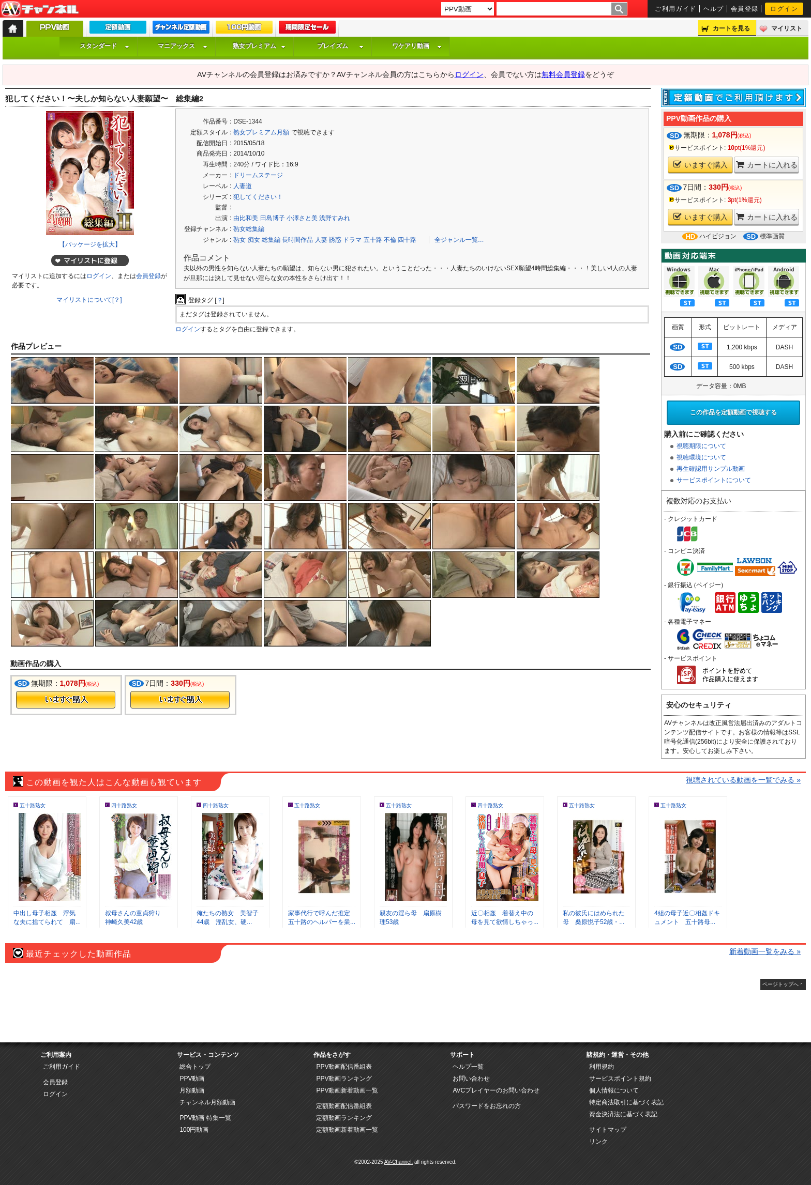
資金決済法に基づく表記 (623, 1114)
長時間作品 (297, 239)
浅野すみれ (334, 218)
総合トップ (195, 1066)
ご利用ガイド (676, 8)
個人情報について (614, 1090)
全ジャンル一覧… (459, 239)
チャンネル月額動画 (207, 1102)
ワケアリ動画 (417, 46)
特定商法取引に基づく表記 (626, 1102)
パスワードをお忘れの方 (487, 1106)
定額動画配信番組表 (344, 1106)
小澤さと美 (302, 218)
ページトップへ (780, 984)
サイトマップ (607, 1129)
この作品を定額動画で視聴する (733, 412)
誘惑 (335, 239)
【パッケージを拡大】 (90, 244)
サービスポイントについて (714, 480)
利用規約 (601, 1066)
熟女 (239, 239)
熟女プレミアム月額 (261, 132)
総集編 (271, 239)
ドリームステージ (258, 175)
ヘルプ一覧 (468, 1066)
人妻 (321, 239)
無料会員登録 (563, 74)
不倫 (390, 239)
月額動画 (191, 1090)
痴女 (254, 239)
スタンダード (104, 46)
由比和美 (245, 218)
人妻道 (242, 186)
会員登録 (745, 8)
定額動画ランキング (344, 1117)
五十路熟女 (33, 805)
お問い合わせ (471, 1078)
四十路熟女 (124, 805)
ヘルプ (713, 8)
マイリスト (786, 28)
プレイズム (340, 46)
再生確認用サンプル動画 (711, 468)
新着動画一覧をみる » (765, 951)
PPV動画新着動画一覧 (347, 1090)
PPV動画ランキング (344, 1078)
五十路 (373, 239)
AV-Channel (40, 9)
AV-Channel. (398, 1162)
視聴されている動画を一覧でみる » (743, 780)
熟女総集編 (248, 229)
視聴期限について (701, 446)
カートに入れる (767, 164)
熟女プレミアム (259, 46)
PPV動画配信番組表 (344, 1066)
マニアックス (182, 46)
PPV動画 (191, 1078)
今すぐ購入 (65, 700)
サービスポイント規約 (620, 1078)
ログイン (784, 8)
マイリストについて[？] (89, 299)
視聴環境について (701, 457)
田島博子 (272, 218)
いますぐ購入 (700, 164)
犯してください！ (258, 197)
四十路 (407, 239)
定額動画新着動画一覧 (347, 1129)
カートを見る (731, 28)
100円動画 (193, 1129)
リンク (598, 1141)
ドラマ (352, 239)
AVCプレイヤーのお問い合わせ (496, 1090)
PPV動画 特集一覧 (205, 1117)
